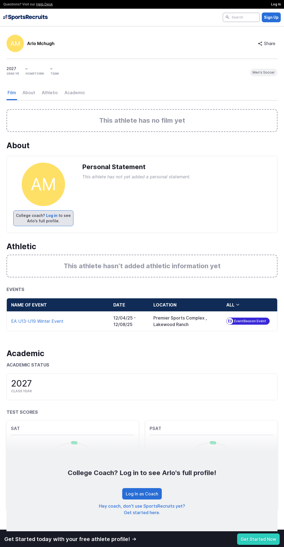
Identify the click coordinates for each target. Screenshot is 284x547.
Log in (51, 215)
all (233, 305)
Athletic (50, 92)
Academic (74, 92)
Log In (276, 4)
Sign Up (271, 17)
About (28, 92)
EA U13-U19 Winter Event (37, 321)
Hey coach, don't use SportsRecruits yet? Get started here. (142, 509)
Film (12, 92)
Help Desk (44, 4)
